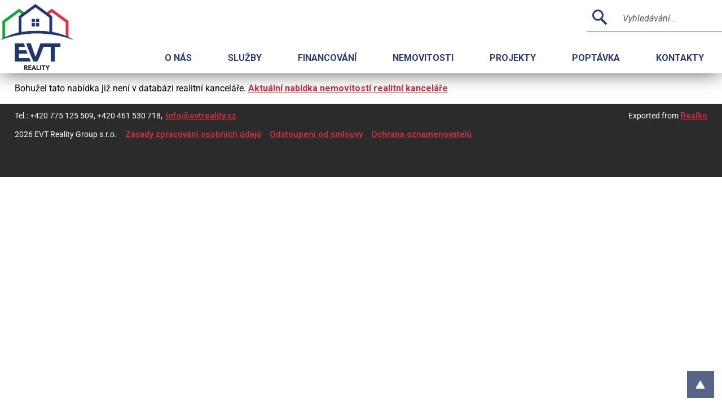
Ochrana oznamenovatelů (421, 134)
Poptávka (596, 57)
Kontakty (680, 57)
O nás (178, 57)
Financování (327, 57)
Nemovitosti (423, 57)
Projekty (513, 57)
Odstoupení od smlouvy (316, 134)
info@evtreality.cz (201, 116)
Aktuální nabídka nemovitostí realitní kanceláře (348, 88)
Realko (693, 116)
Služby (245, 57)
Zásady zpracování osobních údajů (193, 134)
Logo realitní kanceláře (51, 36)
